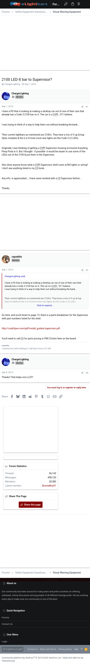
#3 (87, 373)
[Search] (85, 4)
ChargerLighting (12, 84)
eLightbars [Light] (12, 649)
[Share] (82, 106)
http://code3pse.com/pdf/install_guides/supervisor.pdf (31, 328)
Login (4, 641)
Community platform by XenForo (31, 657)
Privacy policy (65, 649)
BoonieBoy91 (49, 485)
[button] (5, 4)
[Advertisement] (45, 42)
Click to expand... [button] (45, 305)
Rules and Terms (48, 649)
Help (76, 649)
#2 (87, 270)
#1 (87, 106)
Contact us (7, 624)
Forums (5, 617)
